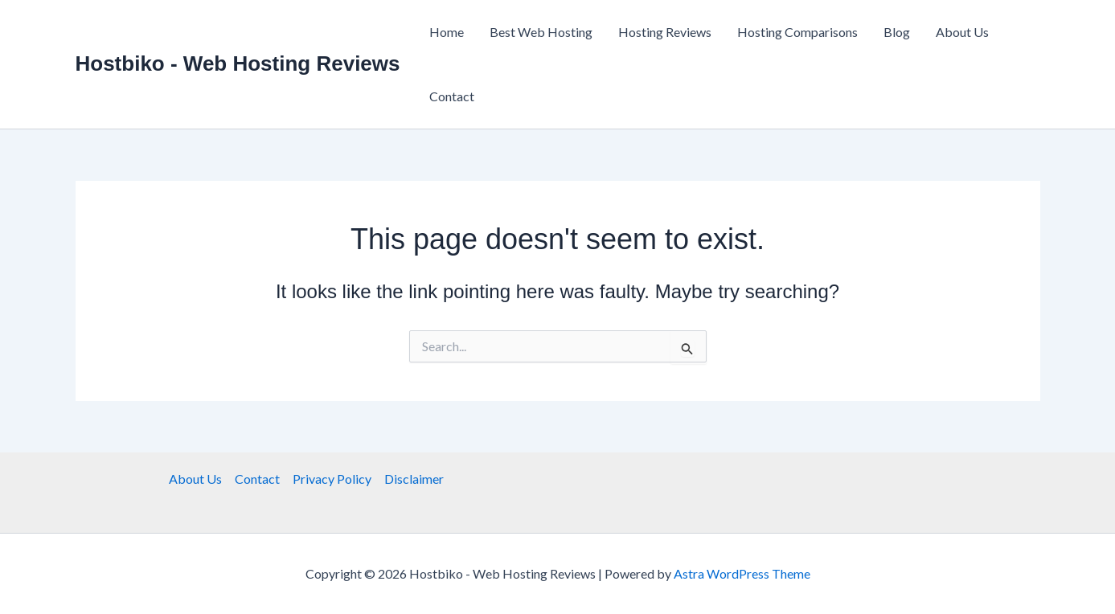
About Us (962, 31)
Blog (896, 31)
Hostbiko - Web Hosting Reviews (238, 63)
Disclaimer (414, 478)
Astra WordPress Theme (742, 573)
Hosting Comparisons (797, 31)
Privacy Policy (332, 478)
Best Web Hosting (541, 31)
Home (446, 31)
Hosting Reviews (664, 31)
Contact (451, 96)
